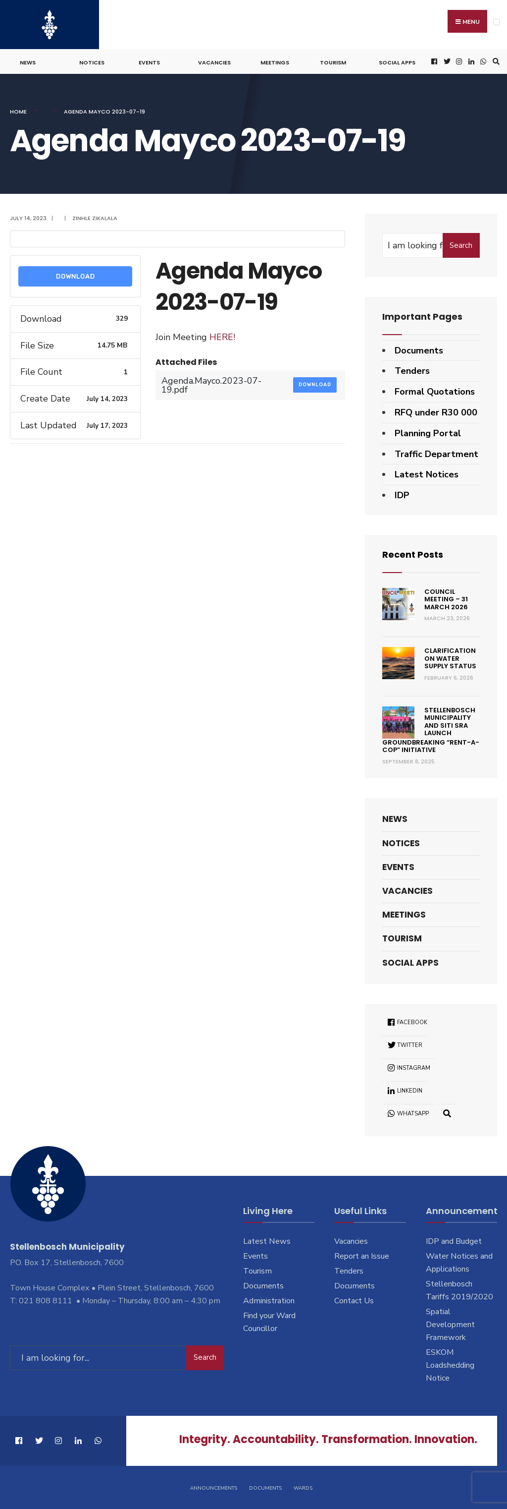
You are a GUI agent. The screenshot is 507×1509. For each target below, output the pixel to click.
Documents (419, 350)
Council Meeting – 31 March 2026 (446, 599)
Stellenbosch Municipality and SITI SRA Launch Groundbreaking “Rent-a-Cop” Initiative (430, 730)
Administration (269, 1300)
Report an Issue (361, 1256)
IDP (402, 495)
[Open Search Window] (494, 61)
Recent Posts (412, 554)
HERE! (222, 337)
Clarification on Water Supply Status (450, 658)
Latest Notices (426, 474)
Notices (91, 62)
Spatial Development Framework (450, 1324)
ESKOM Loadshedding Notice (450, 1365)
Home (18, 112)
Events (149, 62)
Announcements (213, 1488)
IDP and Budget (454, 1241)
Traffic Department (436, 454)
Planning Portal (428, 433)
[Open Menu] (496, 22)
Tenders (412, 371)
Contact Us (354, 1300)
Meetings (274, 62)
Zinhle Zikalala (94, 218)
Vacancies (214, 62)
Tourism (333, 62)
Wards (303, 1488)
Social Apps (397, 62)
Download (75, 276)
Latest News (267, 1241)
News (28, 62)
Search (461, 245)
